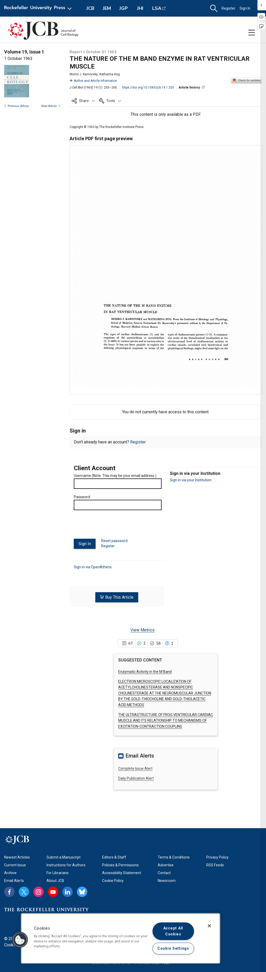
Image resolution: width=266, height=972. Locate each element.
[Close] (209, 926)
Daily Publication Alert (136, 777)
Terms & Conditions (174, 856)
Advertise (166, 864)
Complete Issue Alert (135, 767)
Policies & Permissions (120, 864)
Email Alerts (14, 880)
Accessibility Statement (121, 872)
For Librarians (57, 872)
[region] (120, 938)
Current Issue (15, 864)
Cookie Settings (173, 948)
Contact (164, 872)
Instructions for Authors (65, 864)
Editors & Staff (114, 856)
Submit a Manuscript (63, 856)
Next (50, 106)
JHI (140, 8)
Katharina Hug (109, 74)
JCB (90, 8)
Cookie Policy (113, 880)
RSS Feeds (215, 864)
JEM (107, 8)
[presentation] (113, 526)
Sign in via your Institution (190, 480)
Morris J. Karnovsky (84, 74)
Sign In (247, 8)
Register (228, 8)
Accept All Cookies (173, 931)
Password (82, 497)
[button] (213, 8)
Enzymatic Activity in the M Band (145, 671)
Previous (16, 106)
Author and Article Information (93, 81)
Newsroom (167, 880)
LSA (156, 8)
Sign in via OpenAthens (93, 567)
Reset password (114, 541)
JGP (123, 8)
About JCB (55, 880)
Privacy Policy (217, 856)
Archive (10, 872)
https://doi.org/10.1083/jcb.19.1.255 (148, 87)
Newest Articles (17, 856)
